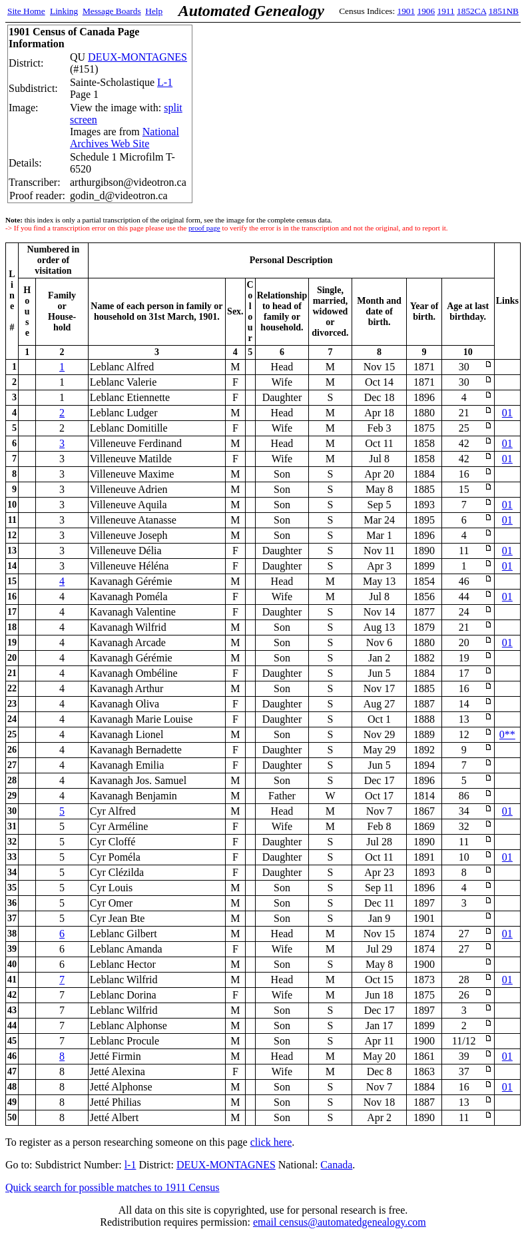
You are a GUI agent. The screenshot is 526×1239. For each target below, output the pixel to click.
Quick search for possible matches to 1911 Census (112, 1187)
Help (153, 11)
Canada (336, 1164)
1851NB (504, 11)
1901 (406, 11)
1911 (446, 11)
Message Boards (112, 11)
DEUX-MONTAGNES (137, 57)
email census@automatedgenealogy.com (339, 1222)
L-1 (164, 82)
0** (507, 734)
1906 (426, 11)
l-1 (130, 1164)
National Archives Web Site (124, 137)
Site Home (26, 11)
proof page (204, 228)
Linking (64, 11)
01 (507, 412)
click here (271, 1142)
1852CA (471, 11)
